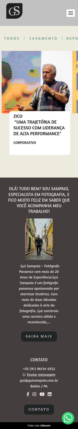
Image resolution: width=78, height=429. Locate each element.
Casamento (43, 38)
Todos (12, 38)
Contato (39, 409)
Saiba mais (39, 336)
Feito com (39, 425)
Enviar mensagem (41, 374)
